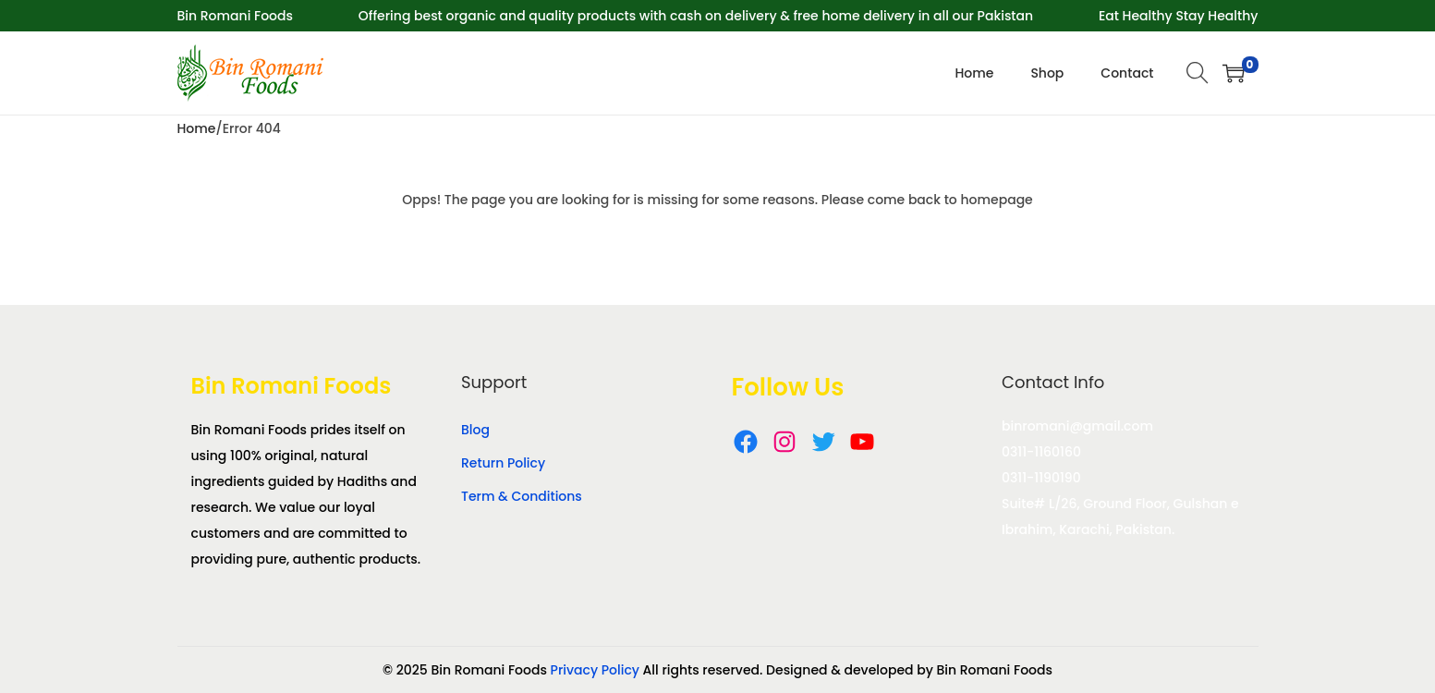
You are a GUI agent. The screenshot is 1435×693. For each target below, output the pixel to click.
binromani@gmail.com (1077, 426)
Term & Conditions (521, 496)
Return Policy (503, 463)
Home (196, 128)
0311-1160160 (1041, 452)
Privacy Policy (595, 670)
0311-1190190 (1041, 477)
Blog (475, 429)
